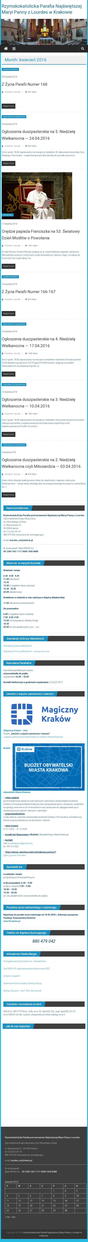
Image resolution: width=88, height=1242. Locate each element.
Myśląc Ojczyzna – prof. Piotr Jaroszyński (22, 990)
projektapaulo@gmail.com (20, 843)
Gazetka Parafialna (10, 69)
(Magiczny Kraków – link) (15, 730)
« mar (7, 1217)
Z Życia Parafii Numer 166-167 (29, 291)
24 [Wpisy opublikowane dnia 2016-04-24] (77, 1205)
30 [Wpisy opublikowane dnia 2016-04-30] (66, 1210)
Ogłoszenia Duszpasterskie (14, 117)
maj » (13, 1217)
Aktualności (7, 215)
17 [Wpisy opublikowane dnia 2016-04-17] (77, 1200)
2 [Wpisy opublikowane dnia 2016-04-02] (65, 1191)
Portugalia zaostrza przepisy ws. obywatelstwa (24, 961)
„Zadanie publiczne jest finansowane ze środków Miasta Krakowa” (33, 737)
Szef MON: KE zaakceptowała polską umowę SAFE (26, 968)
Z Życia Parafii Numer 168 (24, 84)
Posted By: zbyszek (12, 92)
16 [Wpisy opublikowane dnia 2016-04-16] (66, 1200)
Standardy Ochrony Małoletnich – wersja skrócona (26, 651)
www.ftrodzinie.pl (11, 921)
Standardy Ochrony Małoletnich (17, 646)
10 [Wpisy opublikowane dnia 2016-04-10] (77, 1196)
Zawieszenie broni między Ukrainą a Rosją (22, 983)
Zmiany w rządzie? (11, 976)
